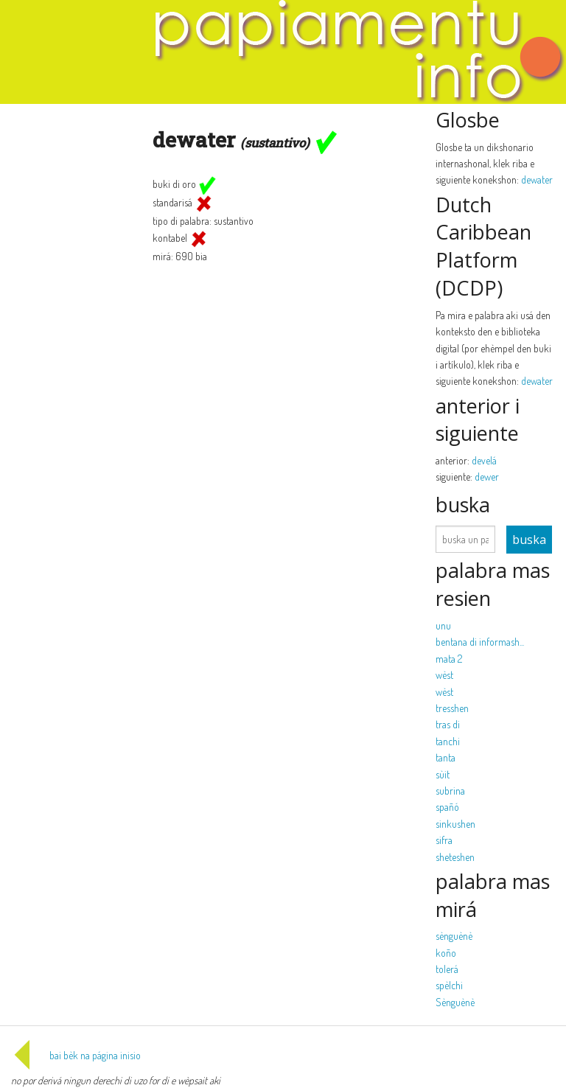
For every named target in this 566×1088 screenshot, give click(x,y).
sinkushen (455, 823)
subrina (450, 790)
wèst (444, 675)
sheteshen (455, 857)
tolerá (447, 969)
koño (446, 952)
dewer (487, 476)
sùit (443, 774)
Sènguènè (455, 1002)
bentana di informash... (480, 641)
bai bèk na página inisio (76, 1055)
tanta (445, 757)
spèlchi (449, 985)
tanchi (448, 741)
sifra (444, 840)
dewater (537, 179)
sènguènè (454, 936)
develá (484, 460)
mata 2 (449, 658)
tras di (448, 724)
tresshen (452, 708)
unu (443, 625)
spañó (447, 807)
